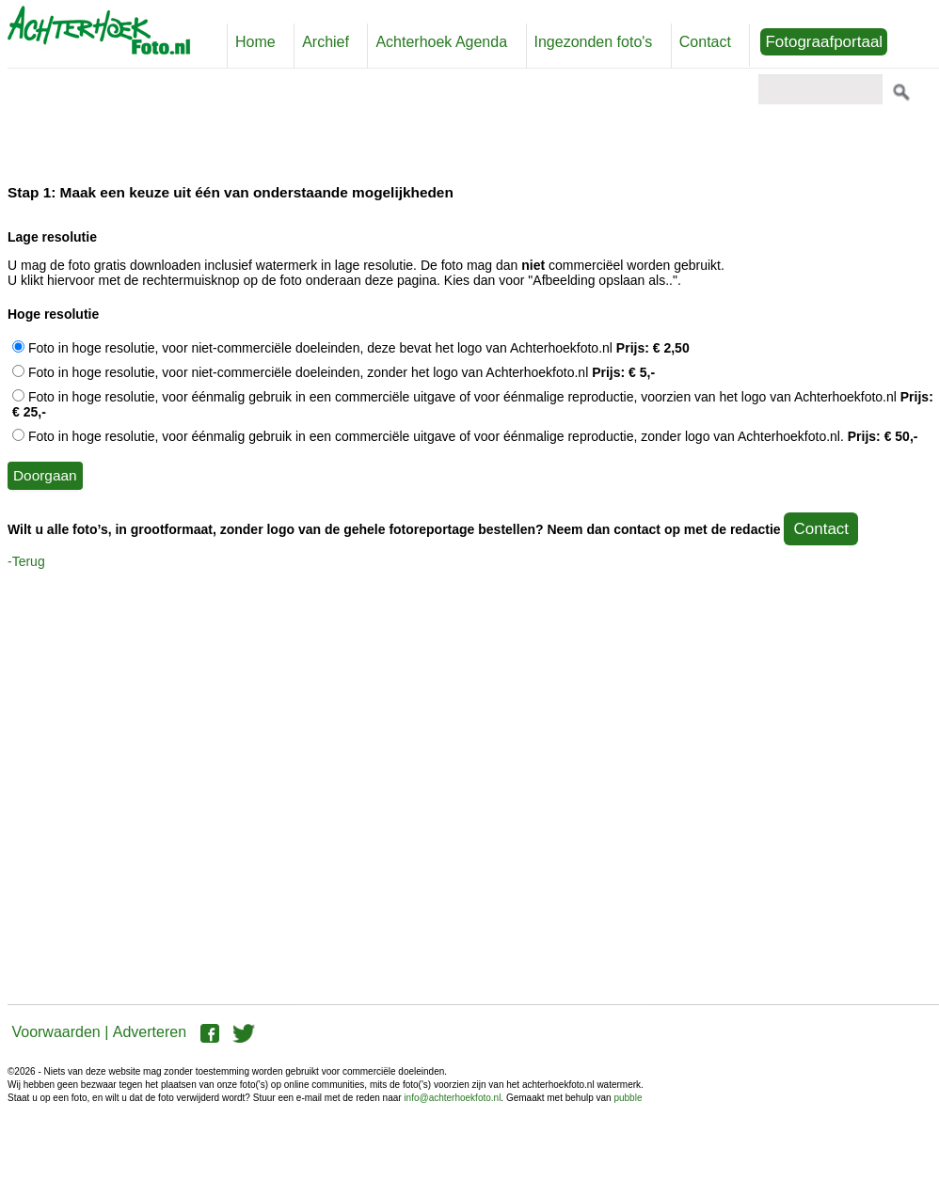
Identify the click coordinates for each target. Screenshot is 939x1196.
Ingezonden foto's (593, 42)
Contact (705, 42)
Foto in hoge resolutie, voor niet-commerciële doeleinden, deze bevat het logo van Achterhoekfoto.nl (351, 347)
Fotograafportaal (824, 42)
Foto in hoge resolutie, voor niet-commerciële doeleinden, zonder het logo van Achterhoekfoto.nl (333, 372)
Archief (325, 42)
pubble (627, 1098)
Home (255, 42)
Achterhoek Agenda (441, 42)
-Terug (26, 561)
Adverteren (149, 1032)
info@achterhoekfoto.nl (452, 1098)
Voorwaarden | (59, 1032)
